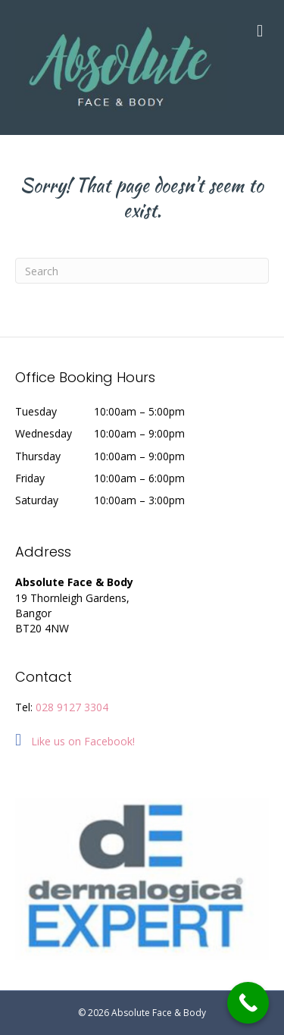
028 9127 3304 (72, 707)
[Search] (142, 271)
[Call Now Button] (248, 1003)
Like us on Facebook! (75, 741)
